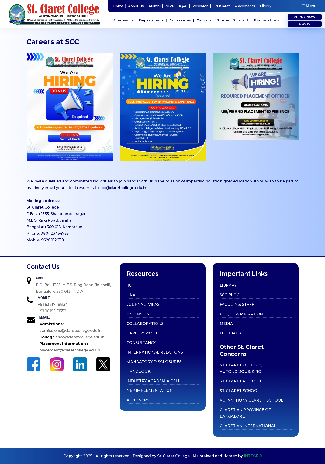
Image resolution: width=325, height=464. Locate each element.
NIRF (171, 6)
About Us (137, 6)
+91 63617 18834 (53, 304)
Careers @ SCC (143, 333)
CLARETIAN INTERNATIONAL (248, 426)
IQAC (184, 6)
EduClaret (222, 6)
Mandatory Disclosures (154, 362)
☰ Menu (309, 6)
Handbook (139, 371)
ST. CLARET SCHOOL (240, 390)
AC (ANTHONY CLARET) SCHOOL (251, 400)
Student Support (234, 20)
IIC (129, 285)
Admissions (181, 20)
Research (201, 6)
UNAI (132, 295)
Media (226, 323)
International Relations (155, 352)
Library (265, 6)
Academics (125, 20)
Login (305, 24)
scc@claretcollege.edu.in (123, 188)
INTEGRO (253, 456)
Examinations (267, 20)
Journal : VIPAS (143, 304)
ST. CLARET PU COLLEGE (244, 381)
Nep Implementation (150, 390)
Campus (206, 20)
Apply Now (305, 17)
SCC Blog (229, 295)
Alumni (156, 6)
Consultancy (141, 342)
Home (119, 6)
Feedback (230, 333)
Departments (153, 20)
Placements (246, 6)
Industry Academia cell (153, 381)
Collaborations (145, 323)
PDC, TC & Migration (241, 314)
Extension (138, 314)
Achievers (138, 400)
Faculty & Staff (237, 304)
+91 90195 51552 (52, 311)
